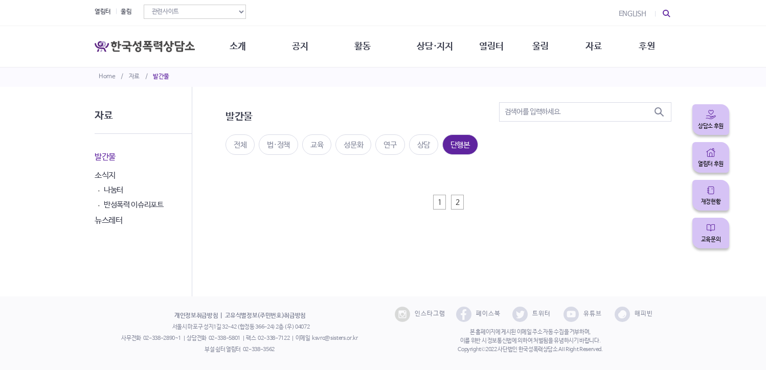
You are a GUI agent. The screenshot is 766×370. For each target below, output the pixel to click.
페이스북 (478, 314)
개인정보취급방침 (196, 315)
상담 (423, 145)
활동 (362, 46)
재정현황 (711, 202)
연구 (390, 145)
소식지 (105, 175)
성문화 (353, 145)
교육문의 (711, 240)
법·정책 (278, 145)
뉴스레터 (109, 220)
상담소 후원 (711, 126)
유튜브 (583, 314)
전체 (240, 145)
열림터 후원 (711, 164)
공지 (300, 46)
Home (107, 76)
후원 (647, 46)
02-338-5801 (224, 338)
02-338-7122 (273, 338)
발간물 (161, 76)
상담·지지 (435, 46)
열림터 (103, 11)
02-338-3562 (259, 349)
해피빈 (634, 314)
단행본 (460, 145)
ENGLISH (632, 14)
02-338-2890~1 (162, 338)
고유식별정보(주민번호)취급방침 (265, 315)
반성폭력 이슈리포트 (134, 204)
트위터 (531, 314)
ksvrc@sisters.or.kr (334, 338)
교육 (316, 145)
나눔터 (113, 190)
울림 (126, 11)
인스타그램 (420, 314)
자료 (134, 76)
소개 (237, 46)
